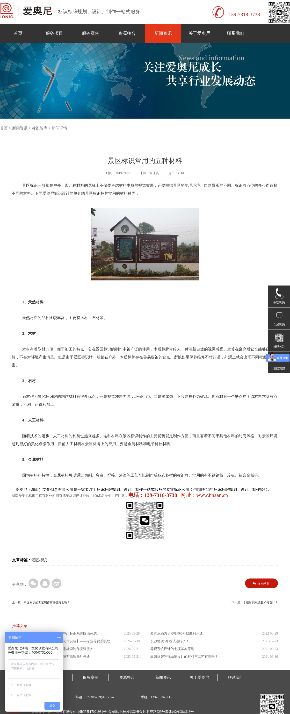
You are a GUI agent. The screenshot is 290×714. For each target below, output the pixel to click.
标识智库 (39, 128)
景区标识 (39, 560)
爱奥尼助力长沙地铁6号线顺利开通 (176, 633)
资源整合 (127, 33)
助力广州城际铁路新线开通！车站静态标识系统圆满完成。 (56, 633)
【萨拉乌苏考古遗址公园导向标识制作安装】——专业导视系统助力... (61, 642)
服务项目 (54, 33)
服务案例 (90, 33)
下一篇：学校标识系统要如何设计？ (255, 602)
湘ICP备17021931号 (92, 712)
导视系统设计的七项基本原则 (172, 649)
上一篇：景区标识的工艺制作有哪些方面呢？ (41, 602)
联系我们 (235, 33)
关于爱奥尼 (199, 33)
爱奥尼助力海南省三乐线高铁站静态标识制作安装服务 (52, 649)
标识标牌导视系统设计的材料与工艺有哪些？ (184, 656)
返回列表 (263, 583)
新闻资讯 (163, 33)
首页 (18, 33)
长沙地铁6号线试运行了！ (169, 641)
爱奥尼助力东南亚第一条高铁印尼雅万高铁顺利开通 (51, 656)
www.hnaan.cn (212, 495)
